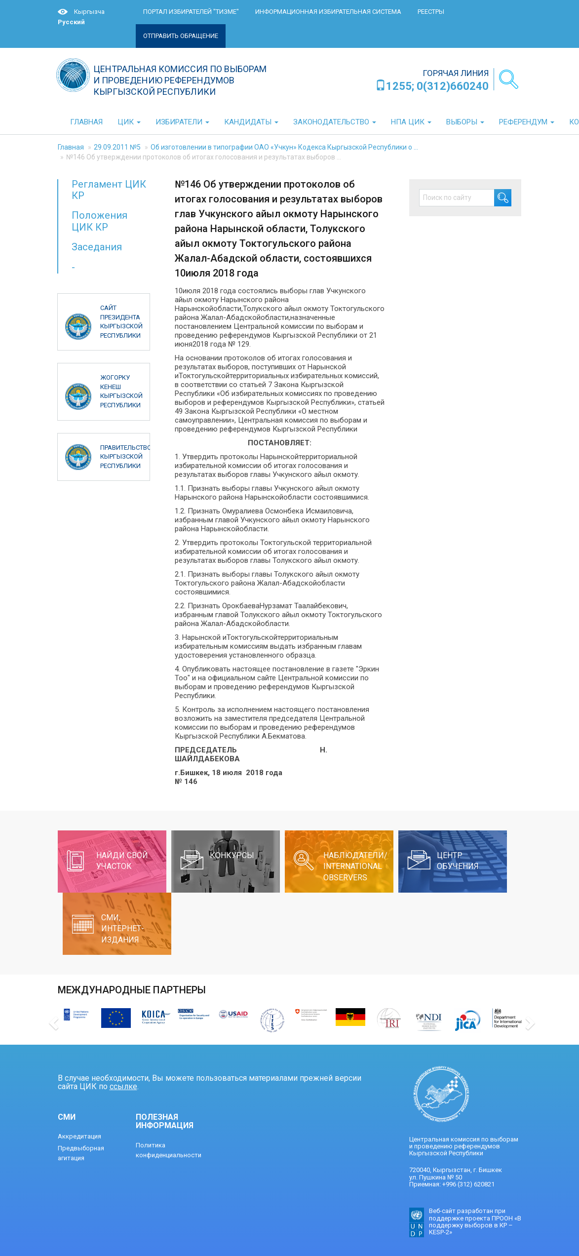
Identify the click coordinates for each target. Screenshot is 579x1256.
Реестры (431, 11)
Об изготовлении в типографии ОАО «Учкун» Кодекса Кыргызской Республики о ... (284, 147)
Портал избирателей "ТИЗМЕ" (191, 11)
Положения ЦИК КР (99, 221)
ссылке (123, 1086)
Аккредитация (79, 1136)
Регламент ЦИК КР (109, 189)
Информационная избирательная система (328, 11)
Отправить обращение (180, 35)
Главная (71, 147)
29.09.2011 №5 (117, 147)
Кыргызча (89, 11)
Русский (71, 22)
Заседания (97, 247)
